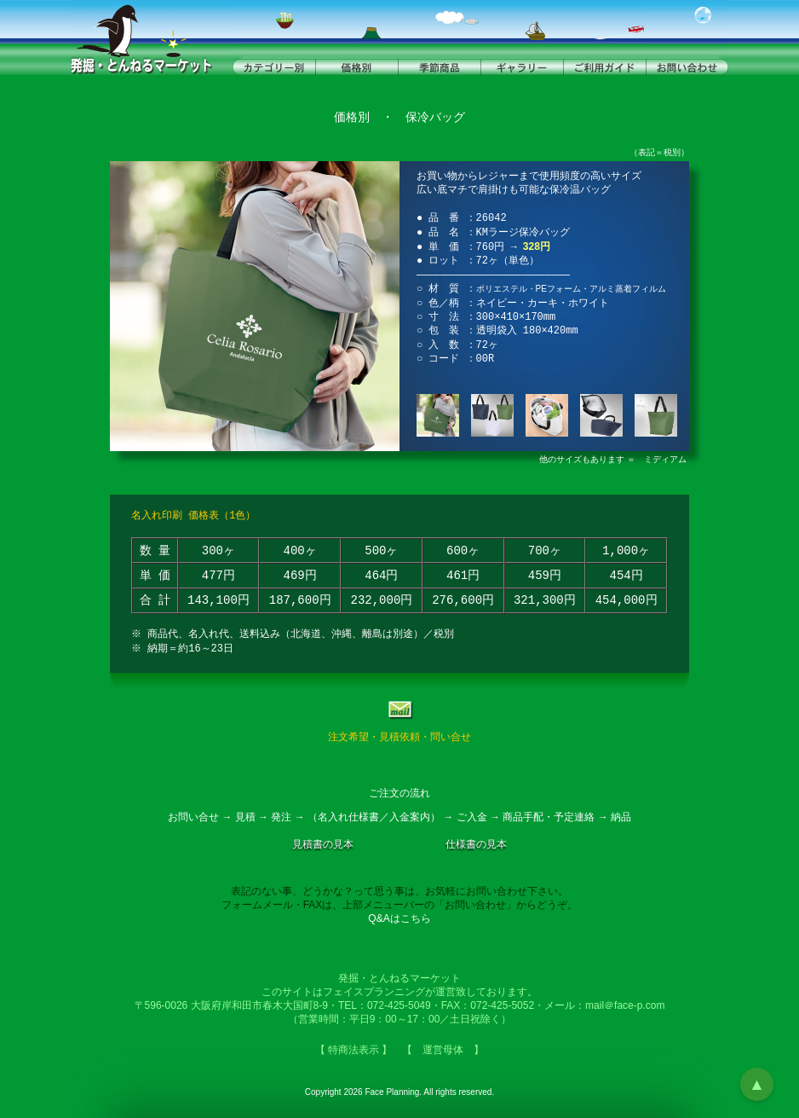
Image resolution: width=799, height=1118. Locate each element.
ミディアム (665, 459)
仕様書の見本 (476, 844)
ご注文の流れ (399, 793)
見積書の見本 (323, 844)
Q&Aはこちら (399, 918)
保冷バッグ (435, 117)
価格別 (352, 117)
